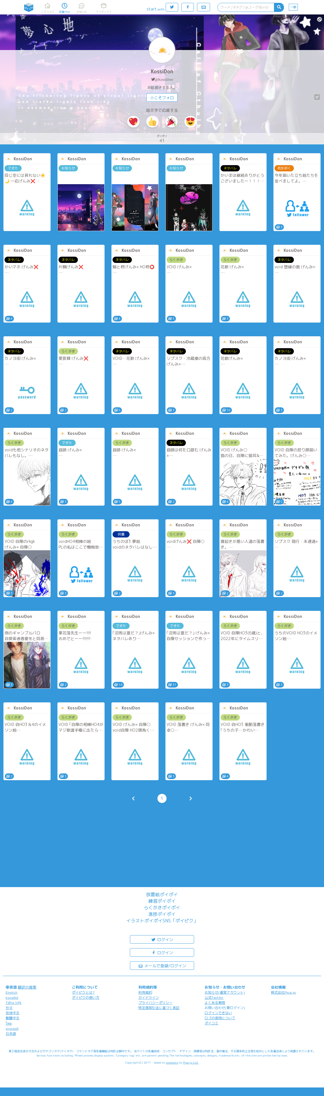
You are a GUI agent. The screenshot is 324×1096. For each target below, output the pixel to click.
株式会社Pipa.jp (283, 992)
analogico (172, 1062)
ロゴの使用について (220, 1018)
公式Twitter (214, 997)
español (12, 997)
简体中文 (12, 1012)
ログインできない (218, 1012)
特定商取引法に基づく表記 (158, 1007)
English (11, 992)
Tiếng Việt (14, 1002)
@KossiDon (164, 79)
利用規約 (145, 992)
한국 (9, 1007)
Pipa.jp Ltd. (191, 1062)
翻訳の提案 (27, 987)
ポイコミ (211, 1023)
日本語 (11, 1033)
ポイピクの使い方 (85, 997)
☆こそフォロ (162, 97)
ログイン (162, 939)
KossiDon (162, 71)
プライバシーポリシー (155, 1002)
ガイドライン (148, 997)
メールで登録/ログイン (162, 965)
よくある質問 (215, 1002)
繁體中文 (12, 1018)
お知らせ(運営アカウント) (225, 992)
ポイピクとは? (83, 992)
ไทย (9, 1023)
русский (12, 1028)
